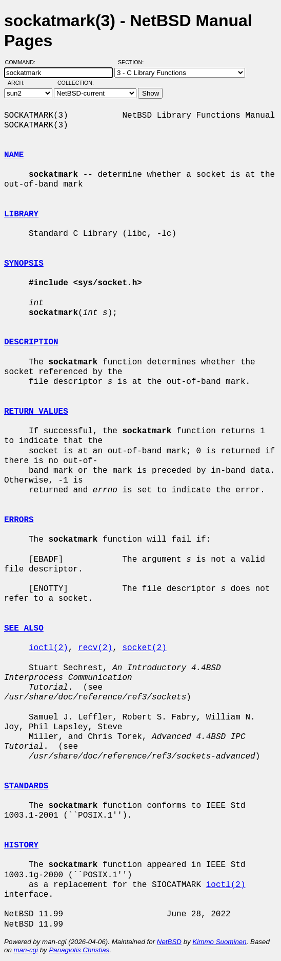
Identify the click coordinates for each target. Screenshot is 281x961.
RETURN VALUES (36, 411)
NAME (14, 155)
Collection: (75, 83)
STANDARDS (26, 786)
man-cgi (26, 950)
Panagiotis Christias (79, 950)
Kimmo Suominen (219, 942)
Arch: (21, 83)
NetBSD (169, 942)
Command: (23, 62)
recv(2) (95, 648)
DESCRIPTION (31, 342)
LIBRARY (21, 214)
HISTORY (21, 845)
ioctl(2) (48, 648)
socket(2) (144, 648)
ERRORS (19, 520)
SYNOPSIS (24, 263)
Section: (133, 62)
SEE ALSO (24, 628)
